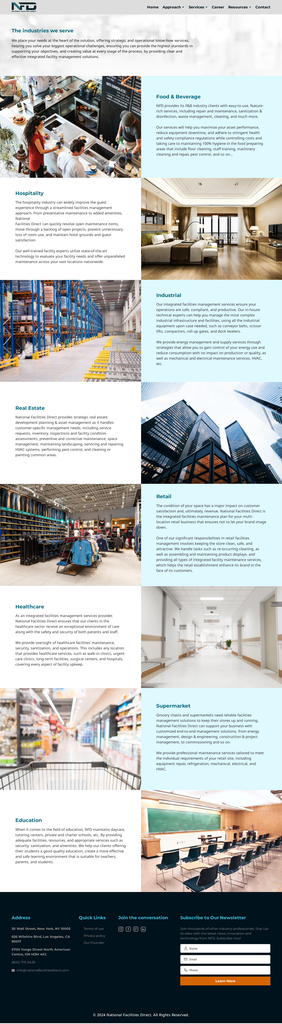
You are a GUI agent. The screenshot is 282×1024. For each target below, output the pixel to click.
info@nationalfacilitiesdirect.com (43, 970)
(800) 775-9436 (23, 962)
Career (218, 7)
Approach (173, 7)
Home (152, 7)
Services (198, 7)
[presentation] (210, 996)
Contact (262, 7)
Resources (239, 7)
